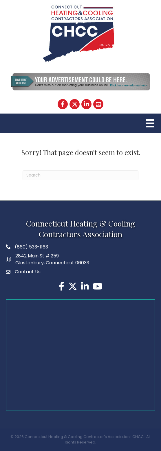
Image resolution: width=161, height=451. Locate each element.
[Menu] (149, 123)
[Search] (80, 175)
